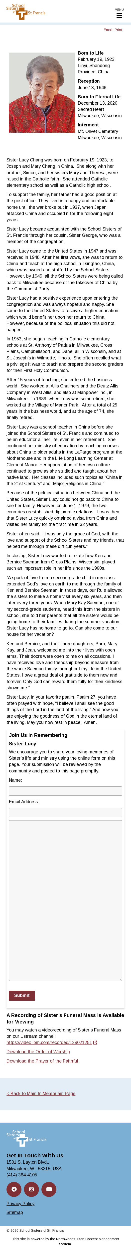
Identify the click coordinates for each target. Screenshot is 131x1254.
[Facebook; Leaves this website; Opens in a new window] (13, 1189)
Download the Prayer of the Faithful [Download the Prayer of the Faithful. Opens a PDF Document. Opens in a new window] (42, 1061)
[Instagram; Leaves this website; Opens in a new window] (31, 1189)
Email (108, 30)
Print (118, 30)
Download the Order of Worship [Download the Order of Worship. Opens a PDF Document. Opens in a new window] (38, 1051)
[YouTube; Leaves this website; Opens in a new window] (48, 1189)
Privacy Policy (20, 1203)
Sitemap (14, 1212)
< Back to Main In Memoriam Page (40, 1093)
